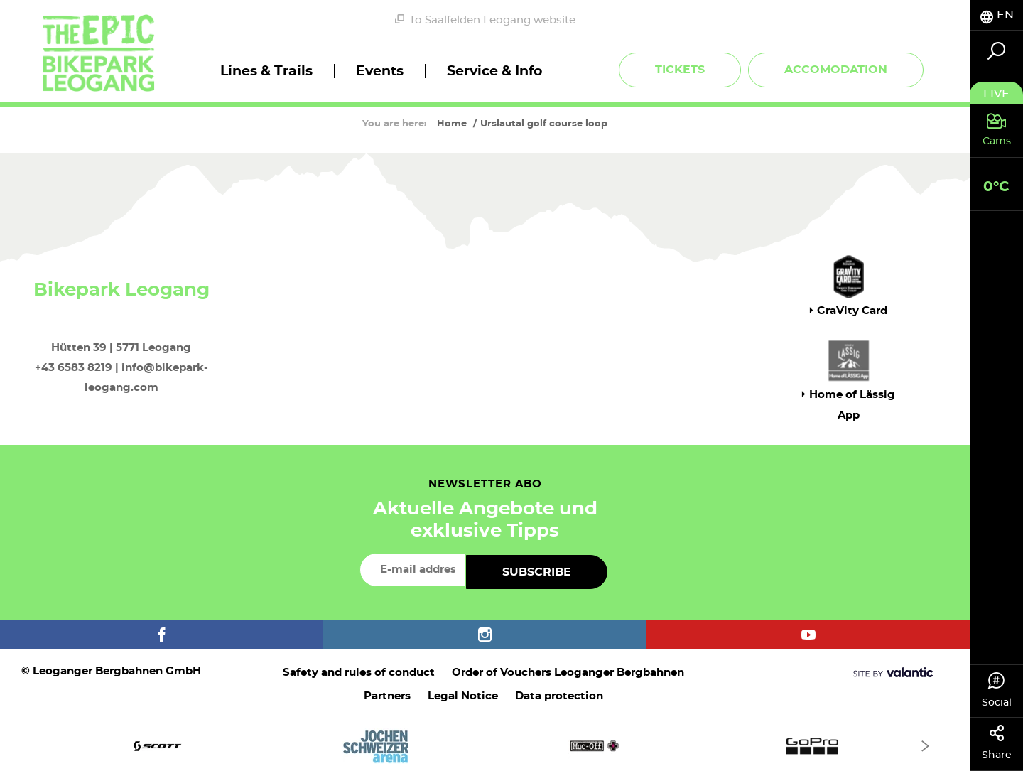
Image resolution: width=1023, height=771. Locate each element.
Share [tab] (996, 742)
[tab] (996, 15)
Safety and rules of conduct (359, 672)
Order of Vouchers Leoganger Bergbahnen (568, 672)
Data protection (559, 696)
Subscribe (536, 572)
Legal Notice (463, 696)
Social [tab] (996, 690)
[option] (485, 746)
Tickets (680, 69)
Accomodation (835, 69)
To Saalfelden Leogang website (485, 20)
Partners (387, 696)
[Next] (925, 746)
